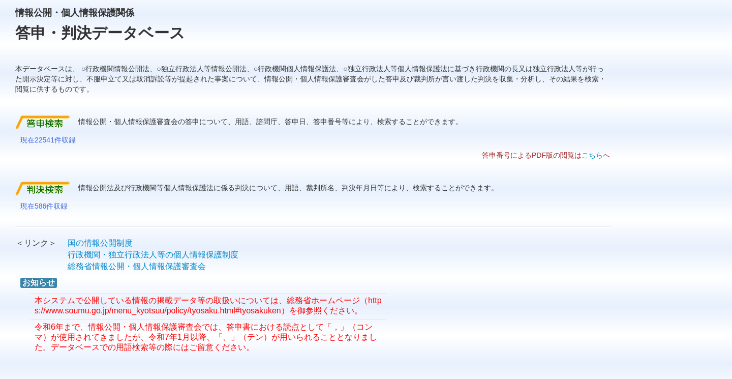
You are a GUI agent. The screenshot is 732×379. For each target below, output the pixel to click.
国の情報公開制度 (100, 243)
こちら (592, 155)
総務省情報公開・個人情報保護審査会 (137, 266)
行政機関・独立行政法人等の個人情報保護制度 (153, 254)
